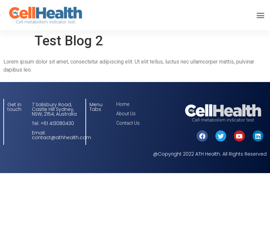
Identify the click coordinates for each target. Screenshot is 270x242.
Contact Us (128, 123)
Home (122, 104)
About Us (126, 113)
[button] (260, 15)
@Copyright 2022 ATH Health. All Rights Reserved (210, 154)
